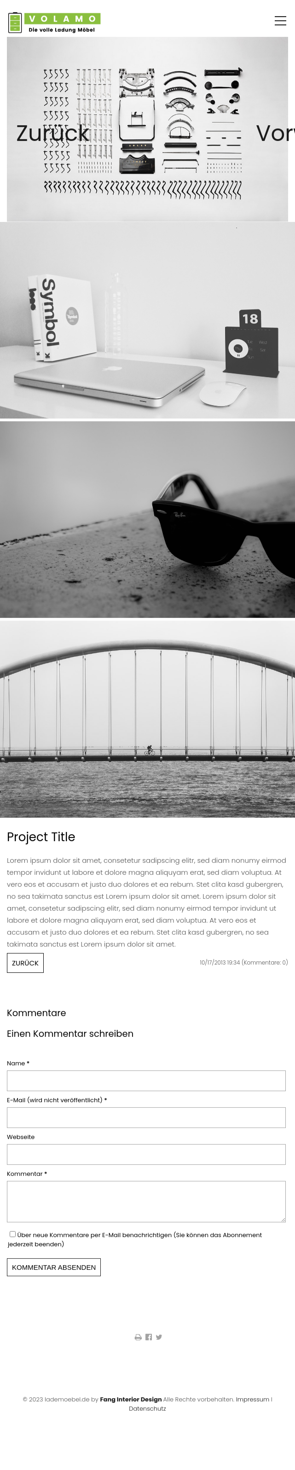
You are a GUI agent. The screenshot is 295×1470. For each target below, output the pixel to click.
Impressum (253, 1409)
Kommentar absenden (54, 1277)
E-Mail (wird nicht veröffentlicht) (57, 1104)
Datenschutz (147, 1418)
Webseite (21, 1141)
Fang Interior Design (131, 1409)
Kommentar (27, 1178)
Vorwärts (267, 145)
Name (21, 1067)
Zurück (27, 145)
